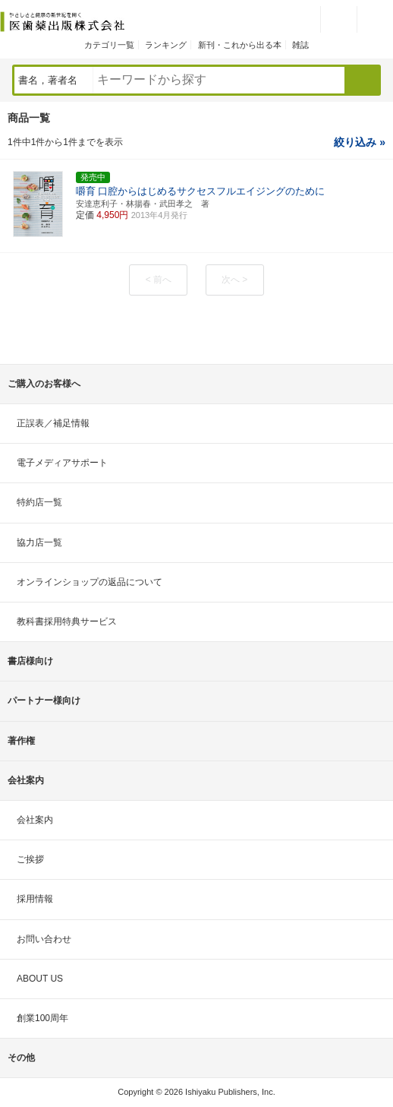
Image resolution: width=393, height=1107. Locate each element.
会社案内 (35, 819)
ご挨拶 (30, 859)
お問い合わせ (44, 939)
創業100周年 (42, 1018)
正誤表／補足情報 (53, 423)
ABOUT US (40, 978)
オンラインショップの (89, 582)
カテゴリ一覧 (109, 44)
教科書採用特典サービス (67, 621)
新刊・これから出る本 (239, 44)
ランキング (166, 44)
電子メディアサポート (62, 462)
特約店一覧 (39, 502)
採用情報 (35, 899)
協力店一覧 (39, 542)
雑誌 (300, 44)
